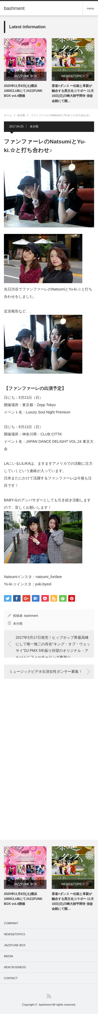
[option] (25, 68)
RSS (49, 996)
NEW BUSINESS (15, 967)
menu (90, 8)
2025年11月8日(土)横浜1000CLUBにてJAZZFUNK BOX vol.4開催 (23, 91)
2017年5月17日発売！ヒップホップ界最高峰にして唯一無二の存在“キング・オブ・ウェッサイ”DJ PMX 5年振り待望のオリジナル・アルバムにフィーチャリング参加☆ (53, 646)
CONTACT (11, 978)
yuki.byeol (43, 584)
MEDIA (8, 956)
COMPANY (11, 923)
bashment (31, 616)
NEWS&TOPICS (72, 76)
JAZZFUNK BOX (25, 76)
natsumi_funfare (49, 577)
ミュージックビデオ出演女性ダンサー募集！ (45, 671)
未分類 (21, 115)
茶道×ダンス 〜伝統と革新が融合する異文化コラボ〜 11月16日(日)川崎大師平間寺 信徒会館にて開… (73, 93)
